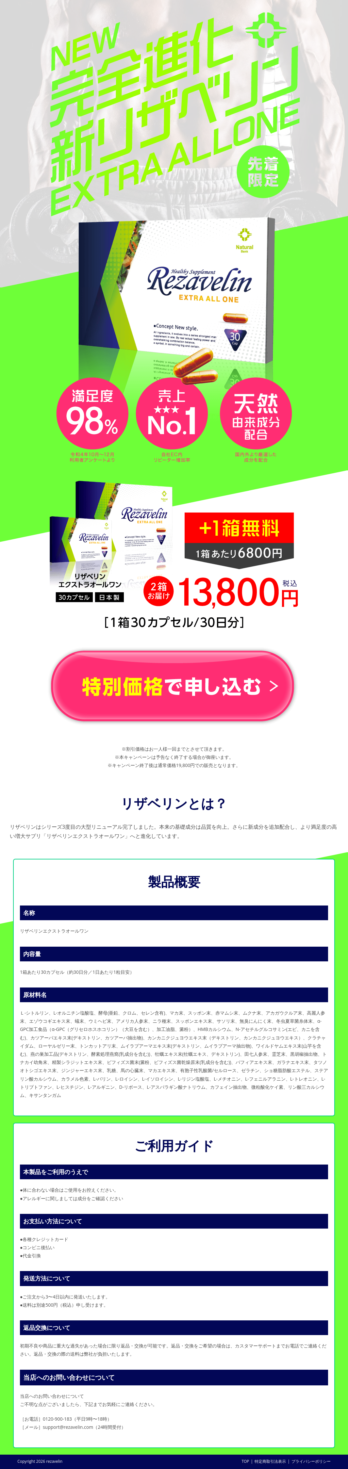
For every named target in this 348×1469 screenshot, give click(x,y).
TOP (245, 1461)
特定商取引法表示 (270, 1461)
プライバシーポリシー (311, 1461)
